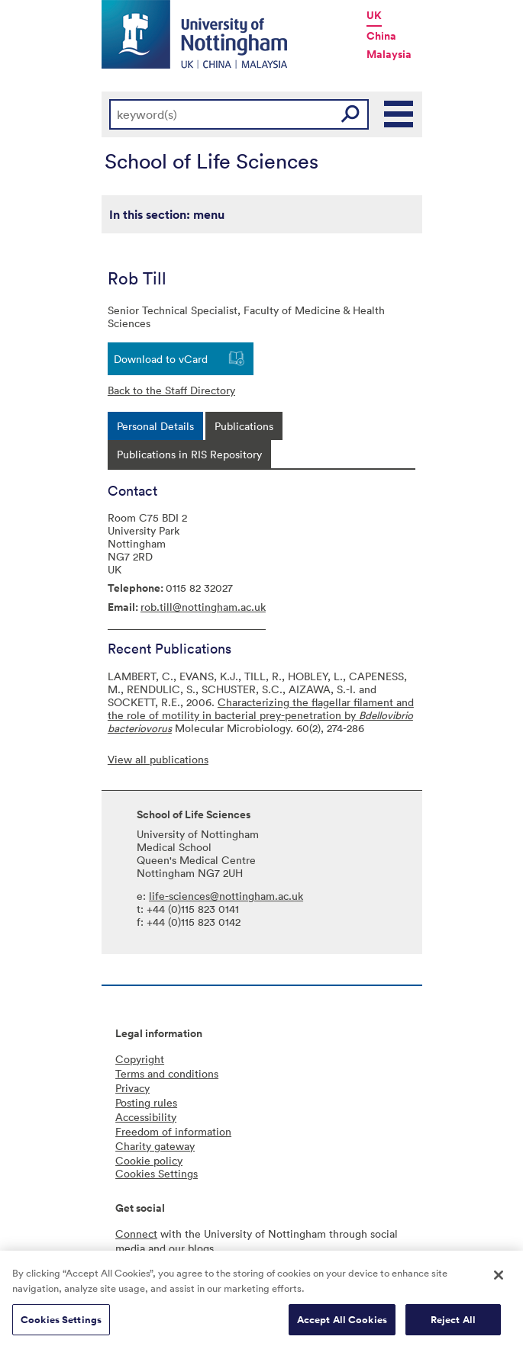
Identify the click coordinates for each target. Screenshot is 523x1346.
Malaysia (389, 54)
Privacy (132, 1088)
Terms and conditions (166, 1073)
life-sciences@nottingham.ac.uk (226, 895)
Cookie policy (148, 1160)
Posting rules (146, 1102)
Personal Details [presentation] (155, 426)
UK (374, 15)
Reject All (453, 1323)
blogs (201, 1248)
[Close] (498, 1279)
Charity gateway (155, 1146)
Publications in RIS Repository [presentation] (189, 454)
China (381, 35)
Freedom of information (173, 1131)
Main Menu (399, 114)
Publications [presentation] (244, 426)
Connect (136, 1233)
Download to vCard (161, 359)
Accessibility (145, 1117)
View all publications (158, 759)
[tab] (155, 426)
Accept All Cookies (342, 1323)
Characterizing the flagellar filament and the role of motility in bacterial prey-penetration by (261, 715)
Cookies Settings (61, 1323)
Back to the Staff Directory (171, 390)
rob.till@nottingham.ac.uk (203, 606)
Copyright (139, 1059)
